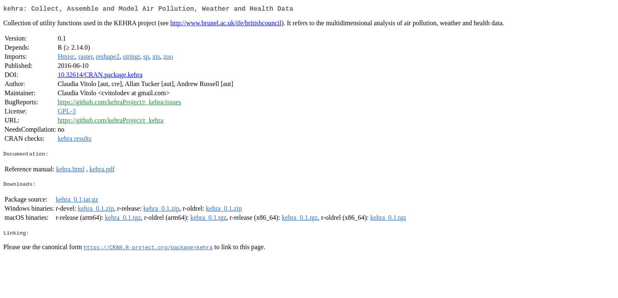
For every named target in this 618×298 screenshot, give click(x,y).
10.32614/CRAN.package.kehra (99, 76)
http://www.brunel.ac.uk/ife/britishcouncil (225, 24)
